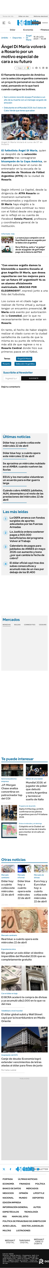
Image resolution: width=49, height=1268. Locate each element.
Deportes (17, 38)
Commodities (29, 625)
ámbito (4, 38)
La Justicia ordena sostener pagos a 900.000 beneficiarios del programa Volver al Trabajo (27, 536)
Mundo (23, 1197)
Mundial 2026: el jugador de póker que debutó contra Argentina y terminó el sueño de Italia (36, 791)
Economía (28, 29)
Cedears (42, 625)
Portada (8, 1179)
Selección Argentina (25, 363)
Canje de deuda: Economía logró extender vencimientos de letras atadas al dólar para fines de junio (21, 1062)
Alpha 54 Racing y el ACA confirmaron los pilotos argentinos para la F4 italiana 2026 (33, 813)
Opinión (23, 1193)
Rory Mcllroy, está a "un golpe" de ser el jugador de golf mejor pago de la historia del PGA (30, 249)
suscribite (36, 22)
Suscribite (33, 378)
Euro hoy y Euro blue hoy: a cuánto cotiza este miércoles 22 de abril (40, 891)
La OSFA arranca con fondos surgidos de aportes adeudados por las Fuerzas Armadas (27, 522)
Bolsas (17, 625)
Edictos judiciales (33, 1226)
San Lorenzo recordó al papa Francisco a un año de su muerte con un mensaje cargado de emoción (25, 100)
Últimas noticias (27, 1179)
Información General (15, 1207)
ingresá (45, 22)
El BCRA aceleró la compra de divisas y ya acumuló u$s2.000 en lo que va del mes (24, 1001)
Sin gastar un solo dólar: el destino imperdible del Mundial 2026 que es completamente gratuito (23, 956)
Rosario (6, 363)
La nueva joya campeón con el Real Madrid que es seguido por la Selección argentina (30, 240)
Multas (7, 1230)
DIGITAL (10, 1241)
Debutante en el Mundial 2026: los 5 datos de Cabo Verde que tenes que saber (25, 109)
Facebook (10, 1169)
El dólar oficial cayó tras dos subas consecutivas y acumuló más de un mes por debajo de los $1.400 (27, 567)
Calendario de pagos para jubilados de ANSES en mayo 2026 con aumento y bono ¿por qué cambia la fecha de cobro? (27, 552)
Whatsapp (38, 1169)
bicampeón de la (21, 161)
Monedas (7, 625)
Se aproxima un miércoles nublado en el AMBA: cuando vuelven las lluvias (24, 466)
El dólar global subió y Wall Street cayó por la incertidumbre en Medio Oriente (23, 1018)
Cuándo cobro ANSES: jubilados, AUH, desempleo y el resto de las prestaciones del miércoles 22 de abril (23, 495)
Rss (5, 1216)
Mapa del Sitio (20, 1216)
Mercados (32, 1188)
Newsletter (41, 1169)
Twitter (4, 1169)
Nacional (8, 1197)
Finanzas (24, 1183)
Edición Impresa (12, 1202)
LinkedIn (24, 1169)
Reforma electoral (41, 16)
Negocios (8, 1193)
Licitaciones (23, 1230)
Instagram (17, 1169)
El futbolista (19, 150)
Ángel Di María (28, 38)
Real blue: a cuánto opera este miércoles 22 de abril (19, 940)
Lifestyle (38, 1193)
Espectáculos (11, 1211)
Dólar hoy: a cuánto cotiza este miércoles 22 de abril (22, 444)
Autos (37, 1207)
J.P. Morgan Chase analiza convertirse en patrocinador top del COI (11, 791)
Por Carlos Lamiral (8, 1070)
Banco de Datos (12, 1188)
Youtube (31, 1169)
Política (40, 1183)
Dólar (12, 29)
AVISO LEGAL (9, 1226)
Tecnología (31, 1211)
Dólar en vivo (23, 16)
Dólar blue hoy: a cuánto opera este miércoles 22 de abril (21, 454)
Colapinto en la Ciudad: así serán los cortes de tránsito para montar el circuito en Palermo (32, 830)
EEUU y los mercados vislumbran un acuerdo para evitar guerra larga (23, 480)
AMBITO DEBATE (39, 1241)
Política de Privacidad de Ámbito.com (24, 1221)
